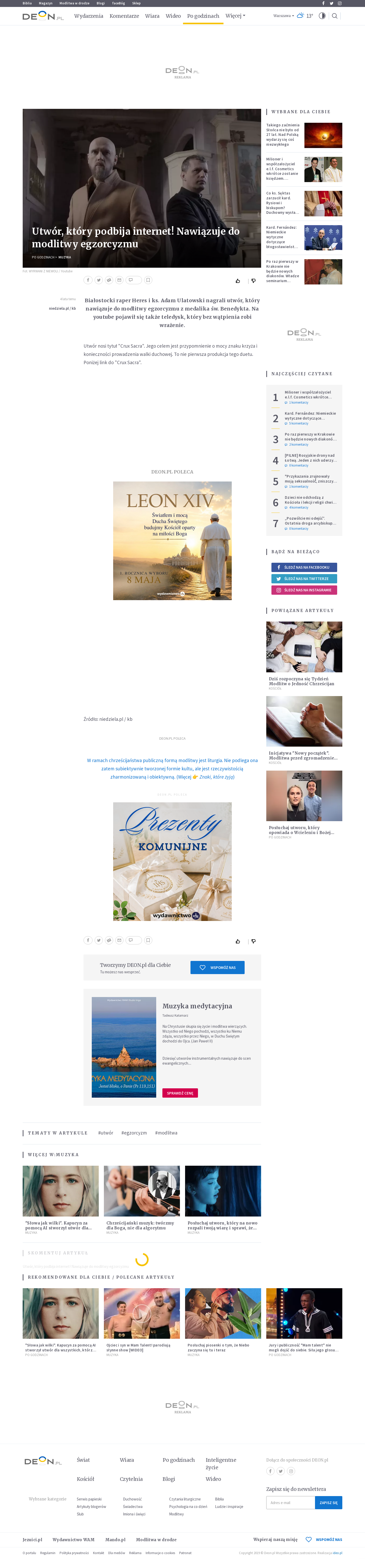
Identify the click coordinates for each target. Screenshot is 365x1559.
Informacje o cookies (160, 1553)
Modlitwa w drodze (74, 3)
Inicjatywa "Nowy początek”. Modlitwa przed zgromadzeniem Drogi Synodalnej (303, 758)
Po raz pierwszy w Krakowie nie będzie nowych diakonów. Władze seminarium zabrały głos (282, 273)
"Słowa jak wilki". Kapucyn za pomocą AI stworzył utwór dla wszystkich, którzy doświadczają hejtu (60, 1350)
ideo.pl (337, 1553)
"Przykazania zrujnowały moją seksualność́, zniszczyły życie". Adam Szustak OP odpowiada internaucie (310, 483)
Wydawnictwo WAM (74, 1539)
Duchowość (132, 1499)
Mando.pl (115, 1539)
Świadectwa (133, 1506)
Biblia (27, 3)
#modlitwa (166, 1133)
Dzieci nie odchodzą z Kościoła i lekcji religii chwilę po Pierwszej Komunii (310, 502)
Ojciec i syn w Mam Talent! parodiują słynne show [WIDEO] (138, 1347)
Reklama (135, 1553)
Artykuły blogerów (91, 1506)
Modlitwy (176, 1514)
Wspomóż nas (218, 967)
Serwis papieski (89, 1499)
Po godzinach (203, 16)
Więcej (233, 16)
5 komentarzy (296, 423)
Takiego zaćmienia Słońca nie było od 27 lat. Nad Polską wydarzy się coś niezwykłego (283, 135)
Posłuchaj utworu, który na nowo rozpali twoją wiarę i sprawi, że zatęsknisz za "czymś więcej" (223, 1228)
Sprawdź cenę (180, 1093)
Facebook (323, 3)
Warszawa (282, 16)
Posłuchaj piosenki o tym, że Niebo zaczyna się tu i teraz (218, 1347)
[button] (322, 16)
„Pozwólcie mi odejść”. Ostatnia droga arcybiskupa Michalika (310, 523)
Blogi (101, 3)
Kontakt (98, 1553)
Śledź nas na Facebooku (302, 567)
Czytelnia (131, 1479)
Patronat (185, 1553)
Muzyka (65, 257)
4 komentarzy (296, 507)
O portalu (29, 1553)
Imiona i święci (134, 1514)
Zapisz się (329, 1502)
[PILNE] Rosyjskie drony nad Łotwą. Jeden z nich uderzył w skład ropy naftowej (310, 460)
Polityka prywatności (74, 1553)
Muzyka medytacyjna (197, 1006)
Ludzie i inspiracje (229, 1506)
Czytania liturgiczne (185, 1499)
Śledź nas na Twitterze (302, 578)
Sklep (136, 3)
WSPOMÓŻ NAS (324, 1539)
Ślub (80, 1514)
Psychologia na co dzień (188, 1506)
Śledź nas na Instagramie (303, 590)
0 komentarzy (296, 465)
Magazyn (45, 3)
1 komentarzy (296, 403)
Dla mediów (116, 1553)
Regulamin (47, 1553)
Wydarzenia (88, 16)
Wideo (173, 16)
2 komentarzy (296, 445)
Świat (83, 1460)
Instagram (340, 3)
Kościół (275, 688)
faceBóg (118, 3)
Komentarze (124, 16)
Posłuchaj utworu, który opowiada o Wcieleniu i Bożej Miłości (300, 832)
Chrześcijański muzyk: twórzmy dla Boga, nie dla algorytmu (140, 1225)
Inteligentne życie (221, 1464)
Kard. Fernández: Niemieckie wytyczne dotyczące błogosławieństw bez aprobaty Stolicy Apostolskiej (281, 244)
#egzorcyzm (134, 1133)
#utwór (105, 1133)
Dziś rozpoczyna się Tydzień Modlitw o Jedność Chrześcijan (302, 681)
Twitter (332, 3)
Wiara (152, 16)
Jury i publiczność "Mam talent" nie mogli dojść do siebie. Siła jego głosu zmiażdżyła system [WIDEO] (302, 1350)
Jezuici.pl (32, 1539)
